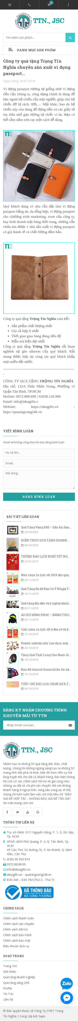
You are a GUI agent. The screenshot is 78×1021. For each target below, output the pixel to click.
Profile (7, 988)
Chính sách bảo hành (17, 935)
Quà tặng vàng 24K (16, 983)
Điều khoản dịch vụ (16, 946)
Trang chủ (10, 966)
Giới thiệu (9, 971)
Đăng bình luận (39, 497)
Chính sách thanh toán (18, 918)
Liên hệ (8, 999)
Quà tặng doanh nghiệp (19, 977)
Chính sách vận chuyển (18, 924)
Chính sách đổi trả (15, 929)
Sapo (41, 1016)
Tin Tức (8, 994)
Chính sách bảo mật (16, 940)
